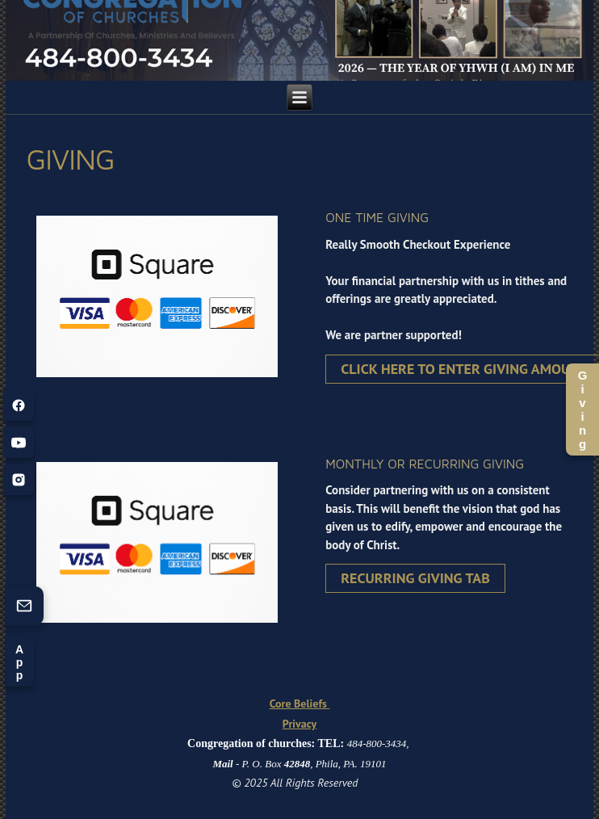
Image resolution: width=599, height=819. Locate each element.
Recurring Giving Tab (415, 578)
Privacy (299, 723)
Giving (582, 409)
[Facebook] (18, 405)
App (19, 662)
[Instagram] (18, 479)
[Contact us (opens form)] (24, 605)
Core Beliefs (300, 703)
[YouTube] (18, 442)
